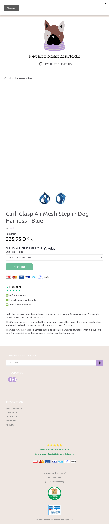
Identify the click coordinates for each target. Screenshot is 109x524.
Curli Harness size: (14, 252)
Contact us (11, 421)
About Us (10, 425)
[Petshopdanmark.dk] (54, 38)
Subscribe (99, 363)
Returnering (12, 417)
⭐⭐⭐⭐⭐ (54, 445)
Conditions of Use (14, 409)
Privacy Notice (13, 413)
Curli (12, 228)
